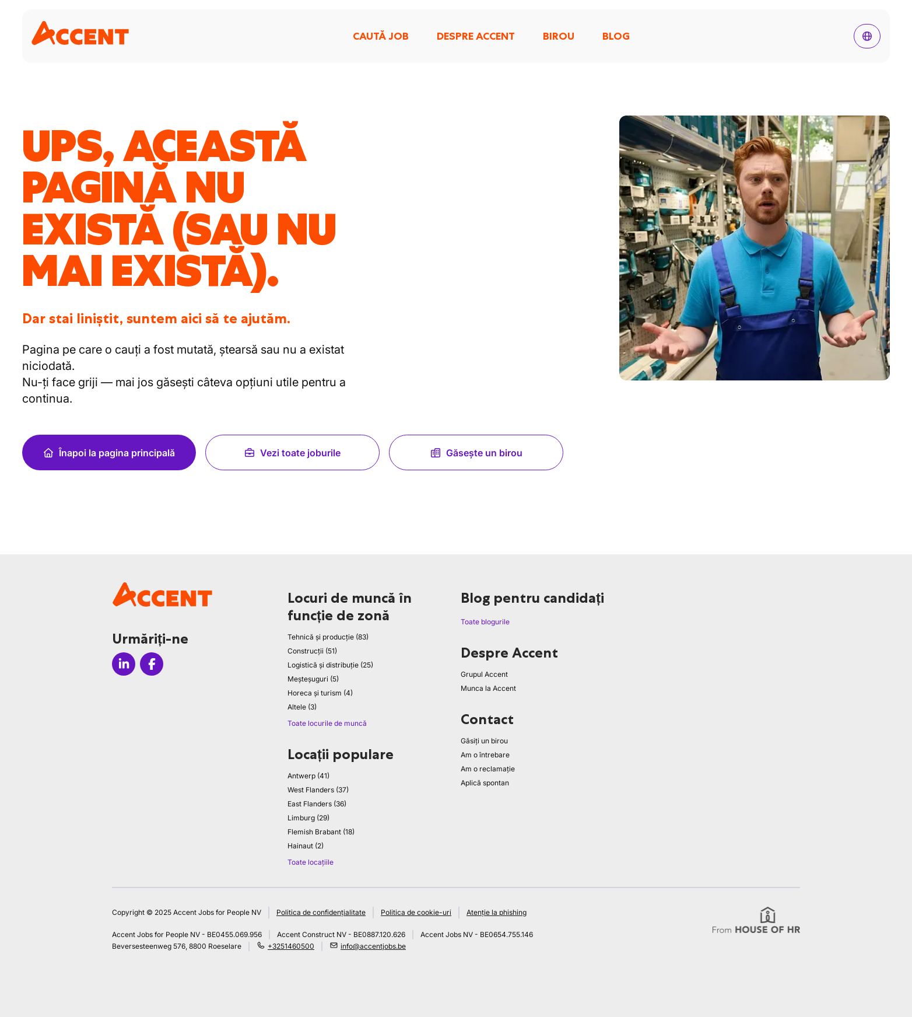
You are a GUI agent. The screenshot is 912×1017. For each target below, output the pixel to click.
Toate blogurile (485, 621)
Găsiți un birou (484, 740)
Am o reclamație (488, 768)
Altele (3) (302, 707)
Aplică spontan (485, 782)
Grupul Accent (484, 674)
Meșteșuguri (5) (313, 678)
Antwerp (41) (308, 775)
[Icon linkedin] (123, 664)
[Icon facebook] (151, 664)
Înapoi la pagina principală (109, 453)
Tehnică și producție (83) (328, 636)
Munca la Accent (488, 688)
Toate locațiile (310, 862)
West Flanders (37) (318, 789)
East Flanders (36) (316, 803)
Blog (616, 36)
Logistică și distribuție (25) (330, 664)
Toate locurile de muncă (327, 723)
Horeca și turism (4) (320, 693)
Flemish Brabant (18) (321, 831)
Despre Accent (476, 36)
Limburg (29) (308, 817)
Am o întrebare (485, 754)
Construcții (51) (312, 650)
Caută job (381, 36)
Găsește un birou (476, 453)
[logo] (80, 33)
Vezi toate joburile (292, 453)
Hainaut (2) (305, 845)
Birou (558, 36)
